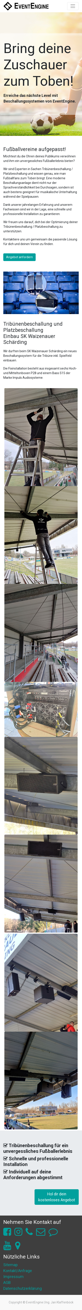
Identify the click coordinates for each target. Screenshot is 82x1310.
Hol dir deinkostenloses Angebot (56, 1197)
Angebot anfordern (19, 257)
